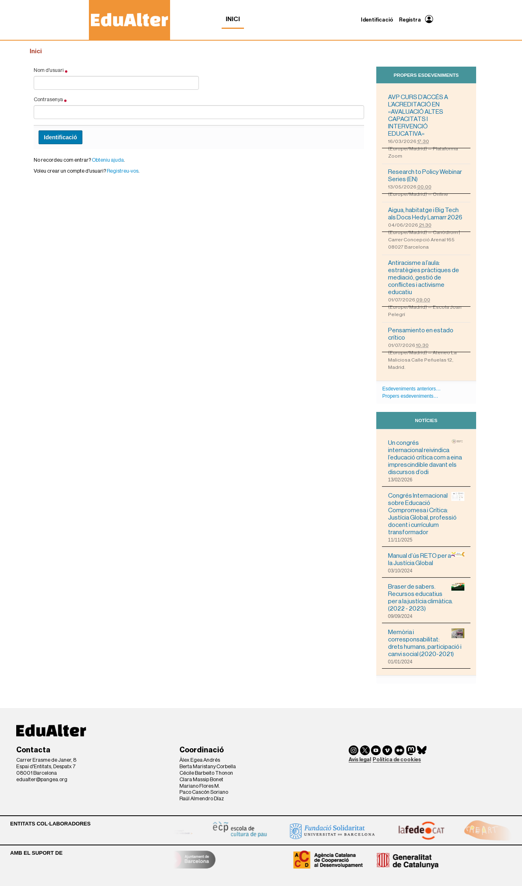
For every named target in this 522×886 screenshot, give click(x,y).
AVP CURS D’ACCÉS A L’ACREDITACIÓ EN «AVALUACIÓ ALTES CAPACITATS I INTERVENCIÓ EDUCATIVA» (418, 115)
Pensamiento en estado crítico (420, 334)
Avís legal (360, 759)
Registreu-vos (122, 170)
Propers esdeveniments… (410, 396)
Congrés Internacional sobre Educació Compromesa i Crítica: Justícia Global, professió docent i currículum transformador (426, 513)
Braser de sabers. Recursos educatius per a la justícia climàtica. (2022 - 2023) (426, 597)
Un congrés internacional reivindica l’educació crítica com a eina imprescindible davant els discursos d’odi (426, 457)
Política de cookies (397, 759)
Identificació (377, 19)
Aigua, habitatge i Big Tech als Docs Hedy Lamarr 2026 (425, 214)
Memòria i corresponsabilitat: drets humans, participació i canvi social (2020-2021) (426, 642)
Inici (233, 19)
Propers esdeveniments (426, 75)
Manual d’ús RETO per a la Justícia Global (426, 559)
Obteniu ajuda (108, 159)
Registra (410, 19)
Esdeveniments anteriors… (411, 389)
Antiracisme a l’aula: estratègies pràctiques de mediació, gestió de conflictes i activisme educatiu (423, 277)
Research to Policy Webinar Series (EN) (425, 175)
